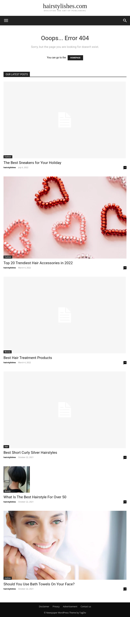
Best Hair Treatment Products (28, 358)
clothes (8, 578)
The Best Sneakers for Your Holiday (32, 163)
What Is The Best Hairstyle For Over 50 (35, 497)
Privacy (56, 606)
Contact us (86, 606)
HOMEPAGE (75, 58)
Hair (6, 446)
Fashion (8, 156)
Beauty (8, 352)
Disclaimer (44, 606)
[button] (6, 20)
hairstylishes (10, 167)
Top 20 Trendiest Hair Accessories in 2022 (38, 263)
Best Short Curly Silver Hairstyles (30, 452)
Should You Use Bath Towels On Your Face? (39, 584)
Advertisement (70, 606)
